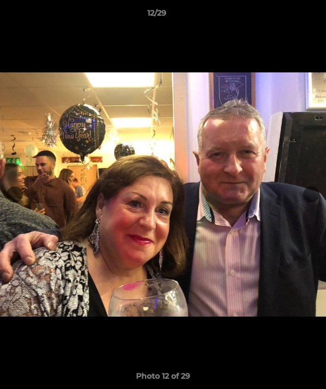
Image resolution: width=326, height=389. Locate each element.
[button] (287, 16)
